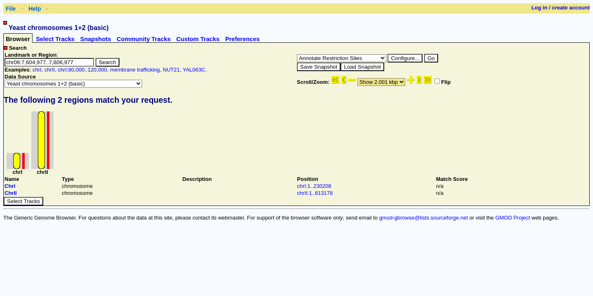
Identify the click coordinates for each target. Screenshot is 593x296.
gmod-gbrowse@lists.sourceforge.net (423, 218)
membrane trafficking (135, 70)
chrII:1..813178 (315, 193)
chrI (37, 70)
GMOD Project (512, 218)
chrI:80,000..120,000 (82, 70)
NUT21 (171, 70)
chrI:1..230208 (314, 186)
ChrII (11, 193)
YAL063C (193, 70)
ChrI (10, 186)
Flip (442, 82)
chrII (49, 70)
